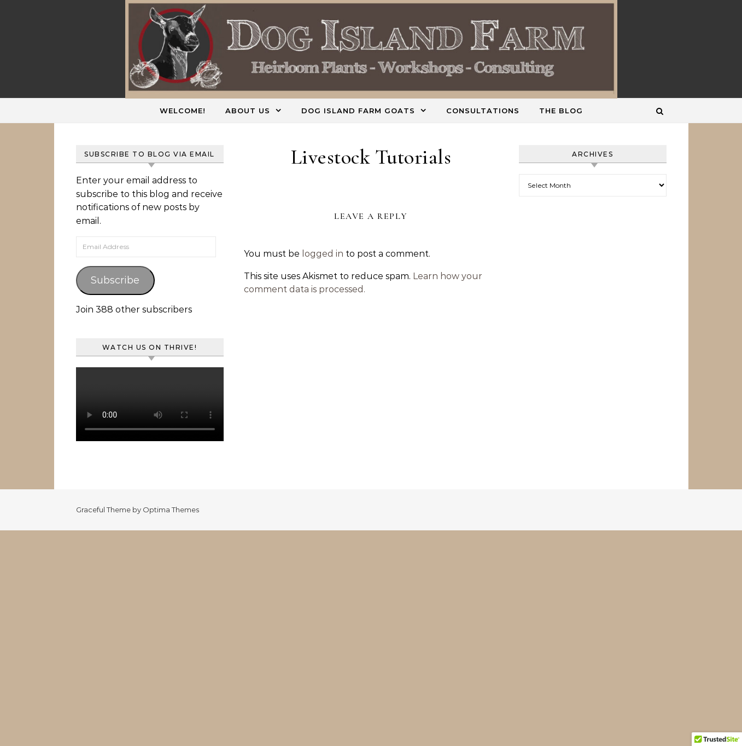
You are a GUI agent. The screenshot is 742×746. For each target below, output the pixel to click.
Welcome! (183, 110)
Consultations (482, 110)
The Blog (561, 110)
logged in (322, 253)
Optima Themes (171, 509)
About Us (247, 110)
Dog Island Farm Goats (358, 110)
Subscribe (115, 280)
